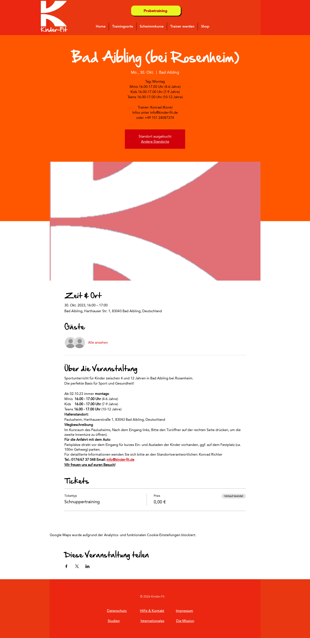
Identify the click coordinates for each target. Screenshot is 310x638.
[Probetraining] (156, 11)
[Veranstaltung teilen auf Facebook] (66, 566)
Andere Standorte (155, 142)
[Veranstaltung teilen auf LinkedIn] (87, 566)
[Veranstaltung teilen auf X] (77, 566)
